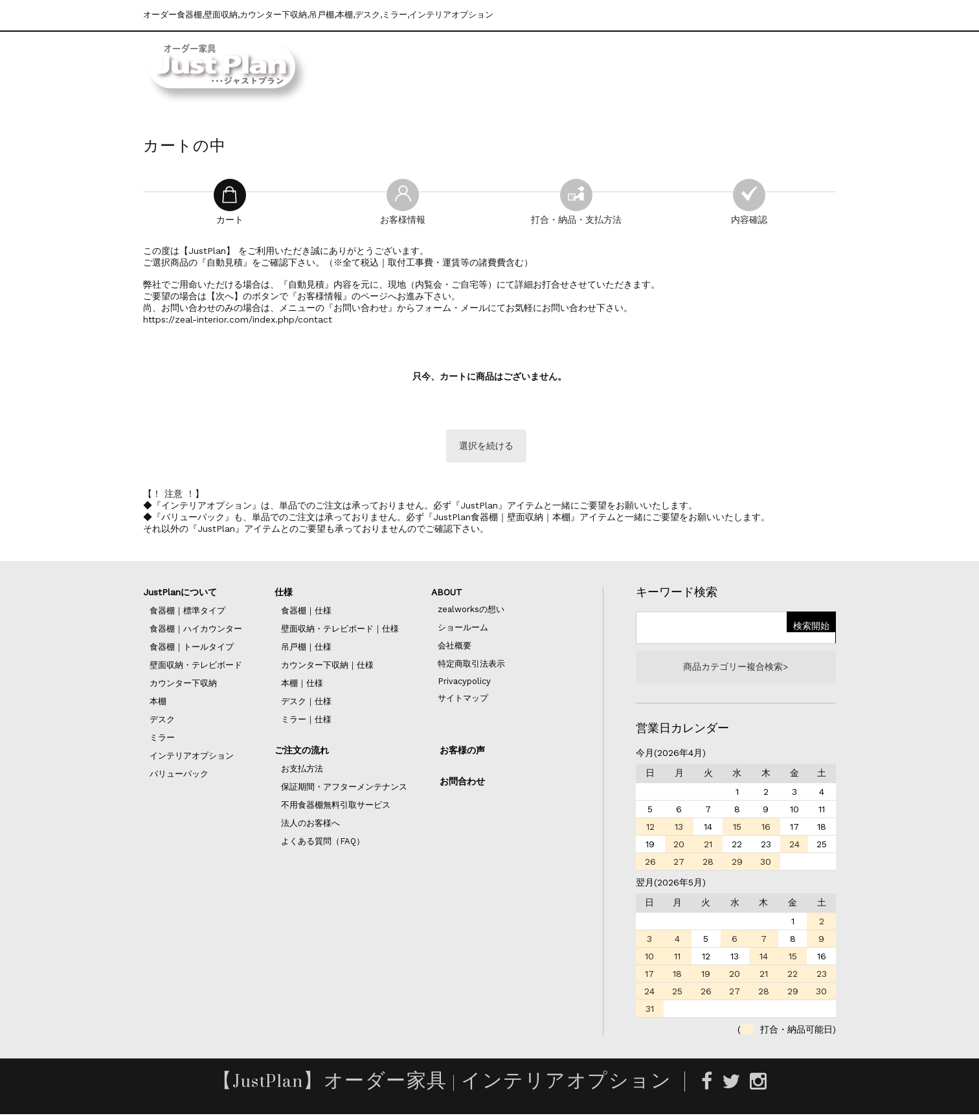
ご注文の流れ (302, 753)
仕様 (284, 595)
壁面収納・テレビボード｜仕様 (340, 632)
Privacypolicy (464, 684)
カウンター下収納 (183, 686)
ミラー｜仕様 (306, 722)
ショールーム (463, 630)
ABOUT (446, 595)
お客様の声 (462, 753)
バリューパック (179, 777)
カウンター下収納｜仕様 (327, 668)
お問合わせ (462, 784)
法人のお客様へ (310, 826)
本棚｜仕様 (302, 686)
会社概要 (454, 649)
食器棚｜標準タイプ (187, 614)
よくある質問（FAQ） (323, 844)
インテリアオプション (192, 759)
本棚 (158, 704)
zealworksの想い (471, 612)
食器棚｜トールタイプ (192, 650)
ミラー (162, 741)
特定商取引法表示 (471, 667)
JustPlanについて (180, 595)
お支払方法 (302, 772)
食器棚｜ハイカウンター (196, 632)
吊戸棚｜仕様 (306, 650)
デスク (162, 722)
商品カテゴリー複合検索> (735, 672)
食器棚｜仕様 (306, 614)
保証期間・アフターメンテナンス (344, 790)
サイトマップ (463, 701)
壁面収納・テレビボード (196, 668)
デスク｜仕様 (306, 704)
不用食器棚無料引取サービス (335, 808)
